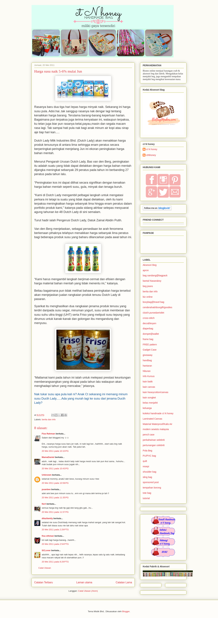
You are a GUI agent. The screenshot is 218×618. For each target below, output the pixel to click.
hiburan (147, 371)
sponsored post (151, 482)
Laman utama (84, 582)
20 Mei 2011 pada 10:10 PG (55, 451)
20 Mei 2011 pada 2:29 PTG (55, 529)
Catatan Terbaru (43, 582)
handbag (147, 360)
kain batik (148, 381)
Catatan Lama (124, 582)
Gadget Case (150, 349)
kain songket (149, 397)
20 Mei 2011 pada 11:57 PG (55, 512)
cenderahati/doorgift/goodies (157, 307)
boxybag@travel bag (153, 302)
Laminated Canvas (152, 418)
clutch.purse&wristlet (153, 312)
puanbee (46, 489)
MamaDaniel (48, 457)
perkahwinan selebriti (154, 440)
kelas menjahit (150, 402)
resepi (146, 466)
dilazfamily (47, 518)
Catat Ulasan (44, 568)
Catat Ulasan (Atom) (88, 591)
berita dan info (49, 419)
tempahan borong (152, 487)
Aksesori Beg (149, 265)
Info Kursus (149, 376)
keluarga (147, 408)
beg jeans (148, 286)
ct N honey (151, 149)
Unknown (47, 475)
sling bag (147, 477)
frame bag (148, 339)
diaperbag (148, 328)
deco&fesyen (149, 323)
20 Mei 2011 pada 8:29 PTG (55, 561)
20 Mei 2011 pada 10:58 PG (55, 483)
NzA (44, 504)
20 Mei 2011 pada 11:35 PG (55, 497)
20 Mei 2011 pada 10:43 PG (55, 468)
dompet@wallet (151, 334)
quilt (145, 461)
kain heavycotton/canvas (155, 392)
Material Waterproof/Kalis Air (157, 424)
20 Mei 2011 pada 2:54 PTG (55, 544)
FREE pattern (150, 344)
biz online (148, 296)
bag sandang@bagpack (155, 275)
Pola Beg (147, 450)
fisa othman (48, 536)
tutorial (146, 498)
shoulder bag (149, 471)
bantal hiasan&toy (152, 280)
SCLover (46, 550)
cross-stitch (149, 318)
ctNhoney (151, 155)
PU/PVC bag (149, 455)
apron (146, 270)
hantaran (147, 365)
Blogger (126, 611)
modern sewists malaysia (156, 429)
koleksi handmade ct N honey (158, 413)
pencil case (148, 434)
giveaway (147, 355)
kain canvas (149, 387)
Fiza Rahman (48, 433)
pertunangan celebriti (154, 445)
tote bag (147, 493)
